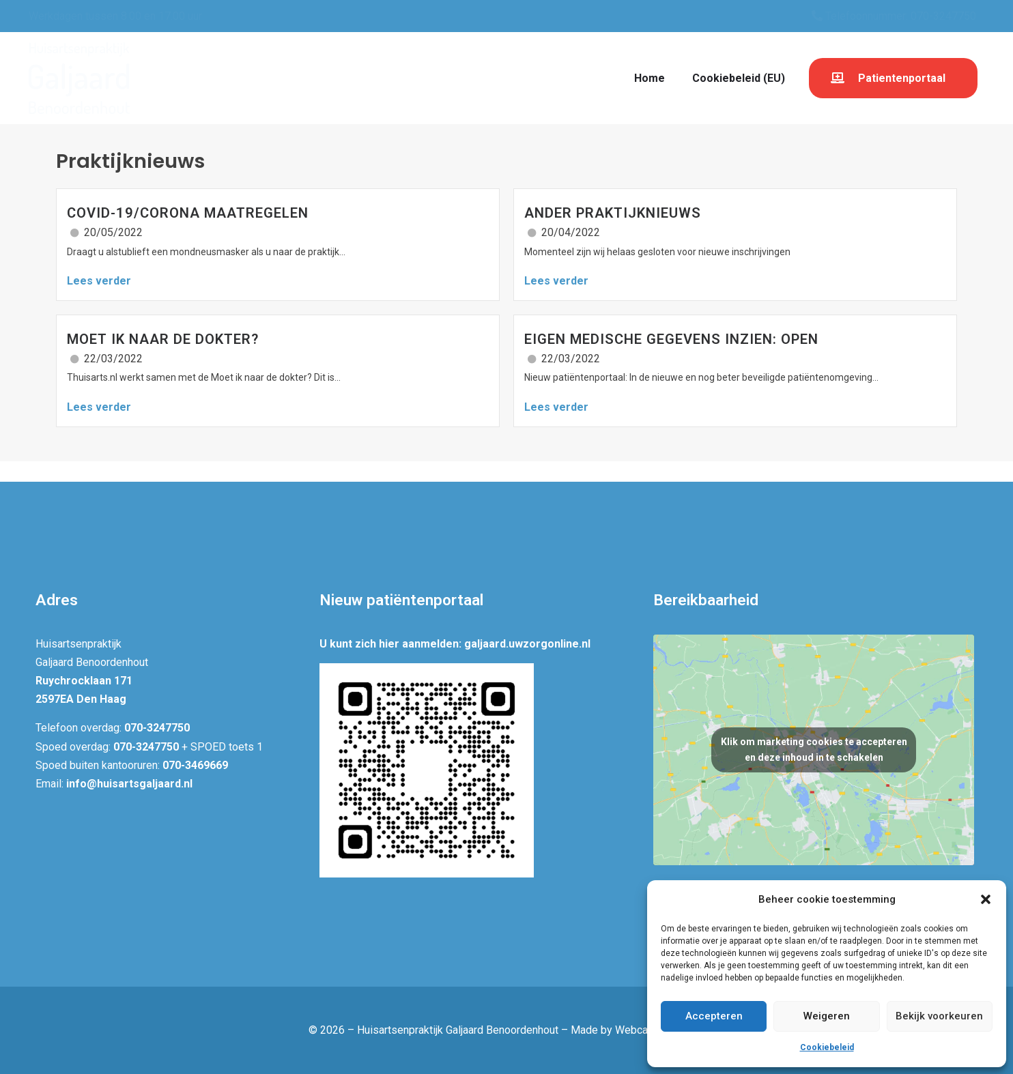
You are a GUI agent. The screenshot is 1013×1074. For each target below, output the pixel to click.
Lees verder (99, 280)
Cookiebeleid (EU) (738, 78)
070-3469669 (195, 765)
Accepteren (714, 1016)
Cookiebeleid (827, 1047)
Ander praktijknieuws (612, 213)
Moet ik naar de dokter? (163, 339)
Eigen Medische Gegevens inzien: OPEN (671, 339)
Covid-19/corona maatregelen (188, 213)
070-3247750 (157, 727)
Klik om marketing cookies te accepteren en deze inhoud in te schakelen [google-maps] (814, 749)
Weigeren (826, 1016)
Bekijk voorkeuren (939, 1016)
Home (649, 78)
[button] (986, 899)
